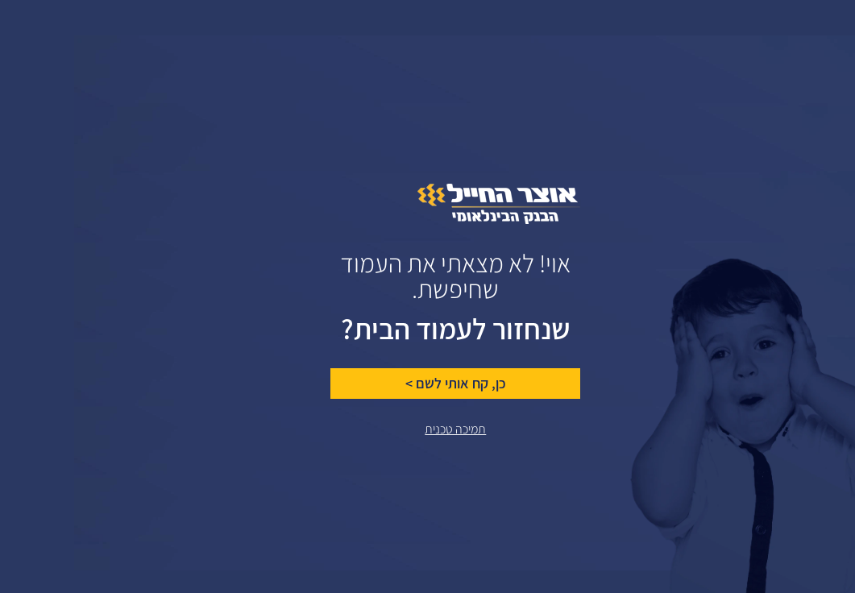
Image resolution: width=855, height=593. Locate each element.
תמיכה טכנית (381, 429)
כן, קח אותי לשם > (381, 383)
